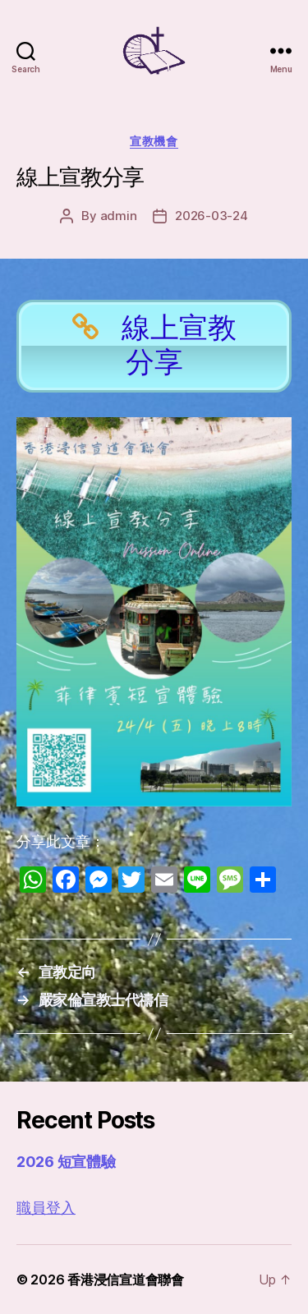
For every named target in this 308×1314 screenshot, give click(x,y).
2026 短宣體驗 (66, 1161)
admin (118, 215)
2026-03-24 (211, 215)
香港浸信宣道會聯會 (125, 1279)
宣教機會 (153, 141)
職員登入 (46, 1208)
